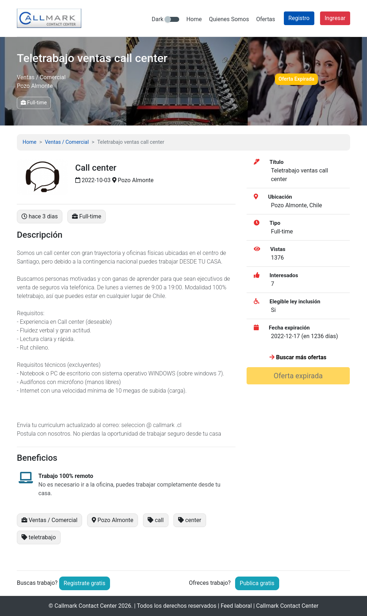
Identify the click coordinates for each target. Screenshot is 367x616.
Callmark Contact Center (85, 605)
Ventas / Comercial (67, 142)
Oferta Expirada (296, 79)
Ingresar (335, 18)
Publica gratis (257, 583)
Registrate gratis (84, 583)
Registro (299, 18)
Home (194, 19)
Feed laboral (236, 605)
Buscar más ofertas (298, 357)
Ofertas (265, 19)
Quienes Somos (229, 19)
